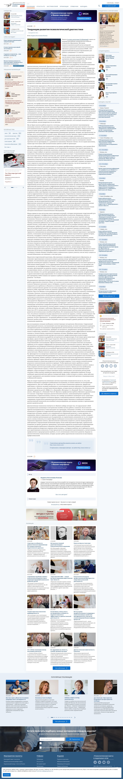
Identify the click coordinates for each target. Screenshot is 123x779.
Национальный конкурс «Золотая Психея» (14, 764)
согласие (107, 383)
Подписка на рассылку (62, 759)
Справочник (74, 6)
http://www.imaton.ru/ (84, 448)
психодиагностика (33, 32)
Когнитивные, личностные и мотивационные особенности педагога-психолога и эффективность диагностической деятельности (61, 615)
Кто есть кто (41, 6)
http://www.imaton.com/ (57, 445)
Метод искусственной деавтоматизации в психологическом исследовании (60, 544)
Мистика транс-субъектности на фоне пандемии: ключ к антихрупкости (17, 698)
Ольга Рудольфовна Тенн (111, 93)
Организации (64, 6)
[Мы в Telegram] (102, 366)
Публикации (31, 6)
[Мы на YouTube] (111, 366)
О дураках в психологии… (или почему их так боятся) (12, 54)
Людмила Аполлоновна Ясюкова (39, 35)
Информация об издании (63, 764)
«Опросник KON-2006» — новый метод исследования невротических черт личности (61, 578)
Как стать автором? (61, 494)
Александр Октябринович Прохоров (107, 26)
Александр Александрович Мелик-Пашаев (110, 57)
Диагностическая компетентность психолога (84, 650)
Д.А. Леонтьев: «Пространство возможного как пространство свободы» (103, 699)
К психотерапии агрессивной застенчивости (12, 47)
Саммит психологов (18, 65)
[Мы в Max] (115, 366)
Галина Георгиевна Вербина (111, 66)
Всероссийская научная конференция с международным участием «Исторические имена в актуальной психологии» (108, 233)
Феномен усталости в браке (43, 698)
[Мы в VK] (106, 366)
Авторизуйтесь (55, 504)
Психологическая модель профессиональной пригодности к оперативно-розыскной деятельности (84, 579)
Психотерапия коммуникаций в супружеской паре (12, 41)
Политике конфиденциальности (44, 771)
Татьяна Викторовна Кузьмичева (111, 84)
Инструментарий (52, 6)
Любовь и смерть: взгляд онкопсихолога (72, 698)
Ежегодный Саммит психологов (12, 759)
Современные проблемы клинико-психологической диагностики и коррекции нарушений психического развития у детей (38, 579)
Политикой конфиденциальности (109, 380)
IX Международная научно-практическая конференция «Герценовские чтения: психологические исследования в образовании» (108, 142)
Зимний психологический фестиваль (13, 761)
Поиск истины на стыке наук (82, 543)
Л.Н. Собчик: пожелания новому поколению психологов (36, 650)
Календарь (83, 6)
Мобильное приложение (63, 761)
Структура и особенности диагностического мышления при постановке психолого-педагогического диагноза (37, 545)
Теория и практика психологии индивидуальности (36, 612)
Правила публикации (62, 766)
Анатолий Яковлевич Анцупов (111, 75)
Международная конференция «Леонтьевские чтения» (107, 291)
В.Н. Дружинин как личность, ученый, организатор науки (59, 650)
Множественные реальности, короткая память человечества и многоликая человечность (13, 62)
